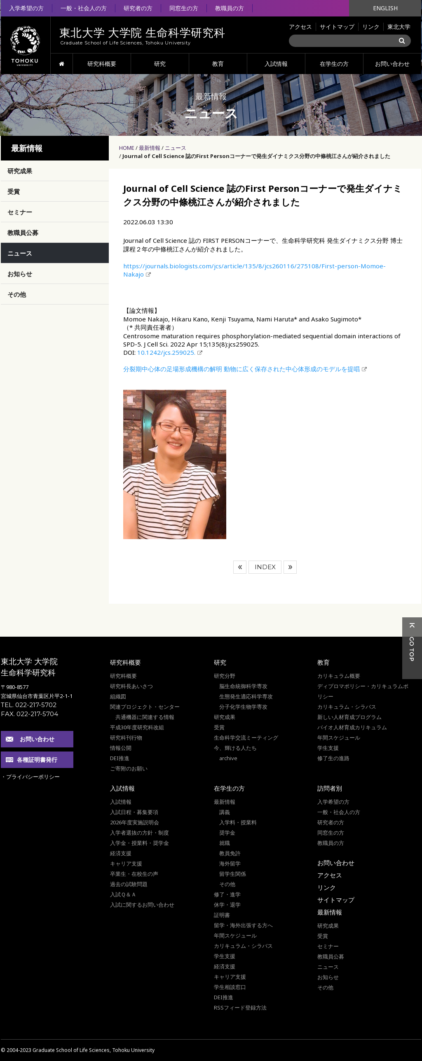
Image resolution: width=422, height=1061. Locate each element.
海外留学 (230, 863)
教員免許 (230, 853)
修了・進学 (227, 894)
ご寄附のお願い (129, 768)
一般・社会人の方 (84, 8)
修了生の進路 (333, 758)
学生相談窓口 (230, 987)
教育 (218, 63)
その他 (16, 294)
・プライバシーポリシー (30, 776)
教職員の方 (229, 8)
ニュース (175, 147)
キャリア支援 (126, 863)
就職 (224, 843)
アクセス (300, 26)
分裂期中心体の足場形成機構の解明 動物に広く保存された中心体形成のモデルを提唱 (241, 369)
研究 (160, 63)
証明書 (222, 915)
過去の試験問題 (129, 884)
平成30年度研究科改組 (137, 727)
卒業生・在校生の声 (134, 873)
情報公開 (120, 748)
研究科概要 (101, 63)
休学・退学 (227, 904)
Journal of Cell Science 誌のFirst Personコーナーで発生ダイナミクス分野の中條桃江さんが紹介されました (256, 156)
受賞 (13, 191)
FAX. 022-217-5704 (29, 714)
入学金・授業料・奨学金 (139, 843)
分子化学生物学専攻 (243, 706)
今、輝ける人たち (235, 748)
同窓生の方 (183, 8)
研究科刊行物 (126, 737)
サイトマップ (337, 26)
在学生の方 (334, 63)
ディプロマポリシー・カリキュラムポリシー (362, 691)
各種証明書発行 (37, 759)
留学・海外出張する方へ (243, 925)
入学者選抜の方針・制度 (139, 832)
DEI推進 (119, 758)
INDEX (265, 567)
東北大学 (398, 26)
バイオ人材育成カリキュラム (352, 727)
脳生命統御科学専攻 (243, 686)
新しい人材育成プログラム (349, 717)
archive (228, 758)
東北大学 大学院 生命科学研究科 (29, 667)
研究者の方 (138, 8)
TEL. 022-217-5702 (28, 705)
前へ (239, 567)
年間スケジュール (338, 737)
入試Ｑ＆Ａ (123, 894)
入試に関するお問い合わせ (142, 904)
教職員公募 (22, 232)
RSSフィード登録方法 (240, 1007)
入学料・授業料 (238, 822)
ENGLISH (385, 8)
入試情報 (276, 63)
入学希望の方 (26, 8)
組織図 (118, 696)
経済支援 (120, 853)
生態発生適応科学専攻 (246, 696)
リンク (371, 26)
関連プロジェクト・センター (145, 706)
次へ (290, 567)
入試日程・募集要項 (134, 812)
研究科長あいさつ (131, 686)
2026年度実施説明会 (134, 822)
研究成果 (19, 171)
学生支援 (328, 748)
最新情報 (149, 147)
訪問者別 (329, 788)
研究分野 (224, 675)
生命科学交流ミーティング (246, 737)
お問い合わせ (392, 63)
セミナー (19, 212)
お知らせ (19, 274)
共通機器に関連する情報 (144, 717)
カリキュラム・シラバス (346, 706)
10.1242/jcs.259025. (166, 352)
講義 (224, 812)
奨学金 (227, 832)
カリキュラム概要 (338, 675)
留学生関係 (232, 873)
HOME (62, 64)
